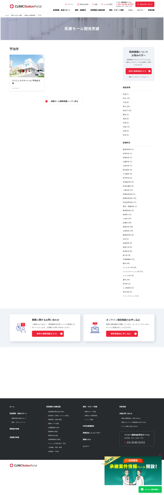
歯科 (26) (126, 280)
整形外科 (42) (128, 227)
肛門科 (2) (126, 284)
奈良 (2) (126, 135)
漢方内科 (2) (127, 292)
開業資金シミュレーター (91, 455)
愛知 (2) (126, 114)
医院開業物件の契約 (54, 462)
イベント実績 (89, 442)
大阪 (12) (126, 127)
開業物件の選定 (53, 454)
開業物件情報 (14, 451)
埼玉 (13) (126, 98)
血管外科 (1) (127, 153)
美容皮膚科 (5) (128, 186)
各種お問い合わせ (125, 436)
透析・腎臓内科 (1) (130, 206)
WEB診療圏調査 (88, 448)
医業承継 (151, 10)
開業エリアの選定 (53, 446)
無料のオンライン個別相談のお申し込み (133, 445)
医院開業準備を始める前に (56, 434)
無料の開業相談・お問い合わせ (130, 441)
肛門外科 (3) (127, 178)
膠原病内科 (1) (128, 149)
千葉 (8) (126, 102)
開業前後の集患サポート (19, 441)
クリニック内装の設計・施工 (57, 466)
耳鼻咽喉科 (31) (129, 259)
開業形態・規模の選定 (55, 442)
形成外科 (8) (127, 251)
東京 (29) (126, 106)
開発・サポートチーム (18, 445)
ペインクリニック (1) (131, 296)
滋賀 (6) (126, 119)
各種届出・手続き (53, 474)
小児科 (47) (127, 219)
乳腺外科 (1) (127, 157)
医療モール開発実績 (30, 15)
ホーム (12, 429)
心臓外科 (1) (127, 162)
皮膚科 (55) (127, 223)
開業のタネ (87, 462)
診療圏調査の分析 (53, 450)
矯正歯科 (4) (127, 170)
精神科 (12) (127, 214)
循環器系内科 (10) (129, 198)
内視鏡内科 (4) (128, 182)
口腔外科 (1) (127, 166)
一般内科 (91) (128, 190)
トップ (7, 15)
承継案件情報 (14, 460)
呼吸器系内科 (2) (129, 194)
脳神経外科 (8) (128, 235)
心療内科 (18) (128, 231)
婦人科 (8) (126, 255)
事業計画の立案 (53, 458)
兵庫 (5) (126, 131)
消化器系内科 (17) (129, 202)
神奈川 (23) (127, 110)
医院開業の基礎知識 (97, 10)
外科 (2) (126, 239)
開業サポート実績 (90, 434)
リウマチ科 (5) (128, 276)
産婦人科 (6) (127, 247)
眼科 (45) (126, 263)
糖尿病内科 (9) (128, 210)
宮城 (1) (126, 94)
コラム (130, 10)
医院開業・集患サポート (61, 10)
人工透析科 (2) (128, 288)
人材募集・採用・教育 (55, 470)
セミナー (140, 10)
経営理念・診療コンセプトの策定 (58, 438)
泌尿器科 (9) (127, 243)
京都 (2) (126, 123)
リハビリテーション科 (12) (133, 271)
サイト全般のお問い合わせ (129, 449)
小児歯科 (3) (127, 174)
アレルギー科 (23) (129, 267)
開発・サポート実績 (116, 10)
